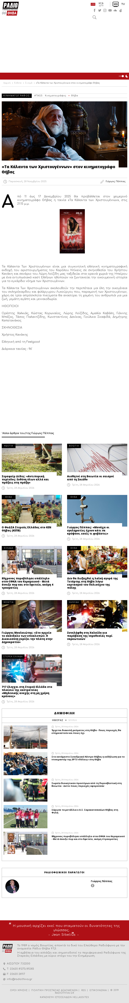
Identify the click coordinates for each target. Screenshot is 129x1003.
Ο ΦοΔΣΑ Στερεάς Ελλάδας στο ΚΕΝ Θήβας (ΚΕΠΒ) (26, 529)
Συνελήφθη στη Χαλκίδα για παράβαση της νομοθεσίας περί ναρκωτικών (89, 636)
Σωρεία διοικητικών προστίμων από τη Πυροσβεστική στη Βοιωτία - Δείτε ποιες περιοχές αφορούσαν (87, 784)
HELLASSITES (81, 997)
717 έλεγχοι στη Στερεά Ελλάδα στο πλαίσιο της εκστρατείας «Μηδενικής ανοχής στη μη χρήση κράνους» (27, 691)
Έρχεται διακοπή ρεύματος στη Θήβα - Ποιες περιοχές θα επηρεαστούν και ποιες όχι (86, 731)
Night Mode (124, 76)
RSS (83, 990)
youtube (110, 10)
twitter (99, 10)
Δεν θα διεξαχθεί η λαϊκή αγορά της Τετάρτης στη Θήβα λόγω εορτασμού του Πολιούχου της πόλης (92, 583)
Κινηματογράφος (55, 95)
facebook (94, 10)
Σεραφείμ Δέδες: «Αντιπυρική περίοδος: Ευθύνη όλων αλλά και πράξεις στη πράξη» (25, 479)
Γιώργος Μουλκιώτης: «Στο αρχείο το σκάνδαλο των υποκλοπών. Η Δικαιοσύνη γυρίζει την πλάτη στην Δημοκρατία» (27, 637)
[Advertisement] (64, 46)
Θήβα (74, 95)
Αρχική (7, 83)
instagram (104, 10)
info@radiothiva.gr (19, 979)
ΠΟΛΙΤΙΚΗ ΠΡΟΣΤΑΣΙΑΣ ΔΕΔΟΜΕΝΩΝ (54, 990)
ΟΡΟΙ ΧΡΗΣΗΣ (19, 990)
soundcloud (115, 10)
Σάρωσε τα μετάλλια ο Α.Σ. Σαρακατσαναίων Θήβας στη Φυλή (85, 811)
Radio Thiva (10, 9)
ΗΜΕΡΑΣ (57, 720)
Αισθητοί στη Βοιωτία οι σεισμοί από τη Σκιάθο (90, 478)
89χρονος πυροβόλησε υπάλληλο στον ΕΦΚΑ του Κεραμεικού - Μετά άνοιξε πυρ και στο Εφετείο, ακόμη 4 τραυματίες (27, 583)
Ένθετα (18, 83)
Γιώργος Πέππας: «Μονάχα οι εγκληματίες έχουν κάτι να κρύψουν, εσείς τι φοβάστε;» (88, 530)
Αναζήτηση (94, 17)
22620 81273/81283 (22, 969)
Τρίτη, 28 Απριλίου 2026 (20, 488)
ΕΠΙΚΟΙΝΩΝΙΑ (98, 990)
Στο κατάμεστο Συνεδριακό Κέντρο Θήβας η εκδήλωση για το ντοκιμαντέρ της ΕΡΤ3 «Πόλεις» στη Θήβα (88, 758)
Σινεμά (28, 83)
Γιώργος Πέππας (101, 881)
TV (123, 4)
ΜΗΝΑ (72, 720)
